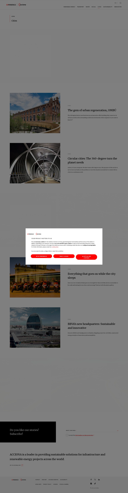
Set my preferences (41, 256)
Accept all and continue (86, 257)
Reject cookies (64, 256)
